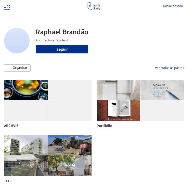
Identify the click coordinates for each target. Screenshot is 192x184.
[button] (17, 68)
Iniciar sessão (173, 6)
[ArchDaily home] (93, 6)
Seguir (62, 49)
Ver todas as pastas (169, 68)
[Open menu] (6, 6)
